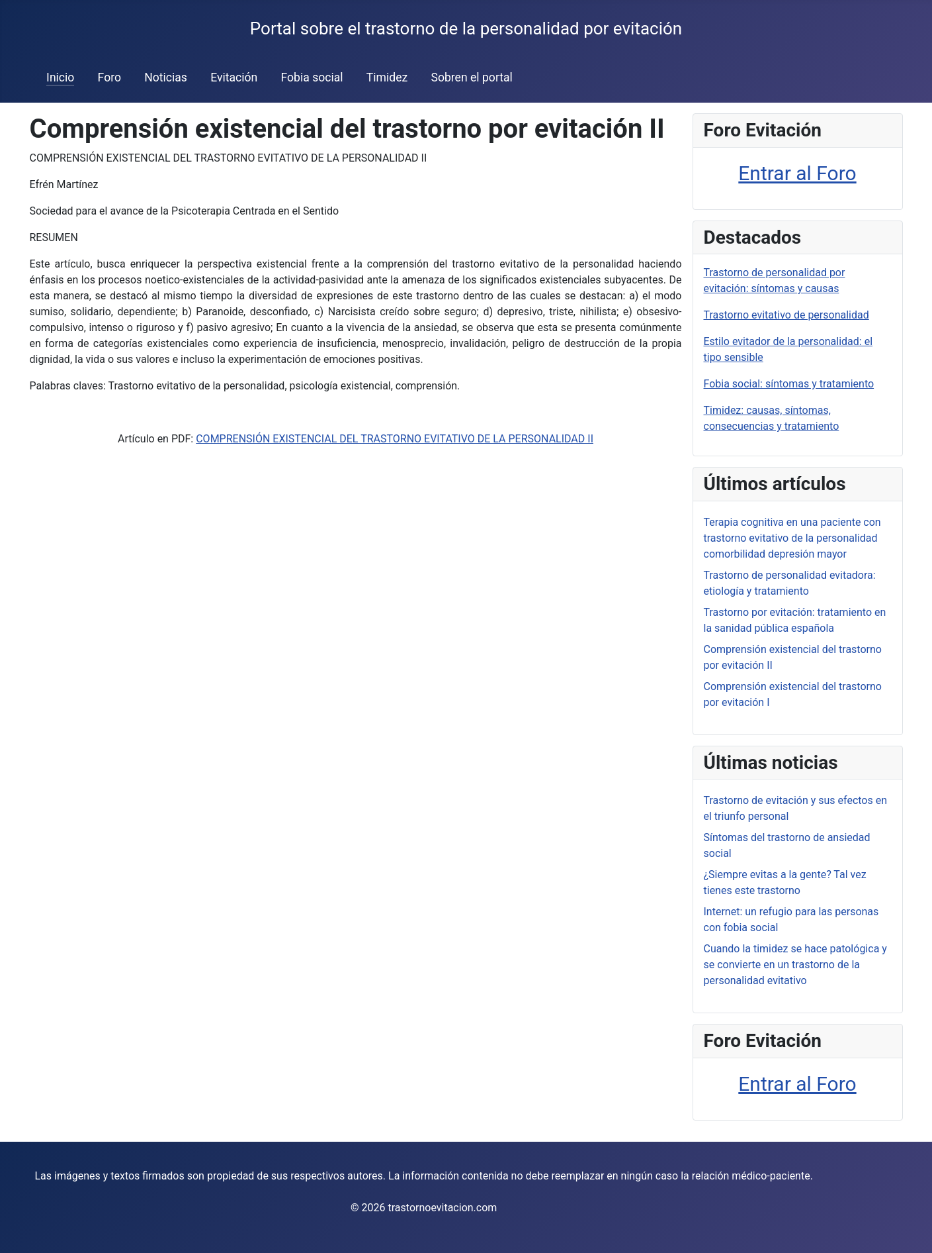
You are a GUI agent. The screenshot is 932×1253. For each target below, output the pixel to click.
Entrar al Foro (797, 173)
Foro (109, 77)
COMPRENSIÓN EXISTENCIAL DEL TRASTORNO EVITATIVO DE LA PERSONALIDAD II (394, 438)
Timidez (386, 77)
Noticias (165, 77)
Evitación (233, 77)
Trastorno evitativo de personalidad (786, 315)
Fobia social (311, 77)
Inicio (60, 77)
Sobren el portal (471, 77)
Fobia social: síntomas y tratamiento (789, 383)
